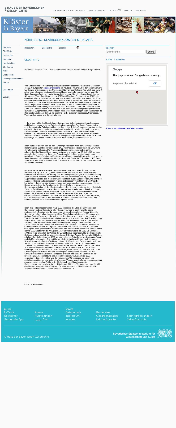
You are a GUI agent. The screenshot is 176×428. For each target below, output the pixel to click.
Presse (128, 10)
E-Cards (9, 312)
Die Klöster (7, 51)
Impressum (73, 315)
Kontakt (70, 319)
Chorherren (8, 67)
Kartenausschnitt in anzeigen (125, 128)
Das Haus (140, 10)
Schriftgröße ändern (139, 315)
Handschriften (9, 63)
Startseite (7, 47)
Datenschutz (73, 312)
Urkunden (7, 59)
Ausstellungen (97, 10)
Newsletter (11, 315)
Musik (5, 71)
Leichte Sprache (106, 319)
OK (155, 83)
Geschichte (8, 55)
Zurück (6, 97)
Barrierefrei (103, 312)
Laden (115, 10)
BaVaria (80, 10)
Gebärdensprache (107, 315)
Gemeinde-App (13, 319)
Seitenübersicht (137, 319)
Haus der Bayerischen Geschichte (28, 336)
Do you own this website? (125, 83)
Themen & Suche (63, 10)
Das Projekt (8, 90)
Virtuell (6, 83)
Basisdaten (29, 48)
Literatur (62, 48)
